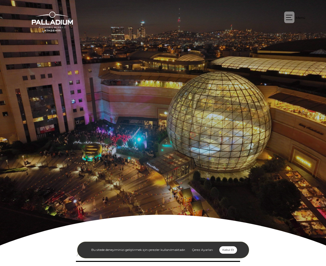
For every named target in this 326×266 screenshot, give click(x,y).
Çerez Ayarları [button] (202, 250)
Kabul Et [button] (228, 250)
